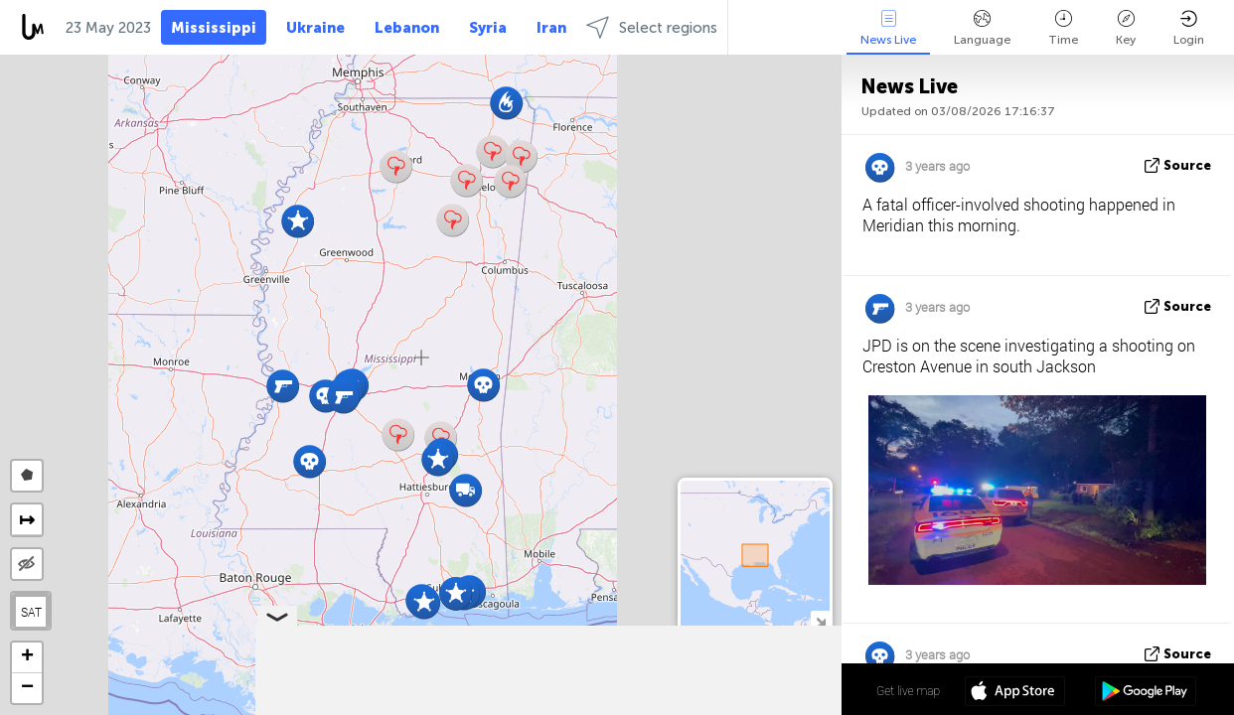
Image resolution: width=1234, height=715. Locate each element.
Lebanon (407, 28)
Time (1063, 28)
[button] (396, 166)
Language (982, 28)
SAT (31, 612)
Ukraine (315, 28)
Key (1126, 28)
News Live (888, 28)
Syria (488, 28)
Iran (551, 28)
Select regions (651, 27)
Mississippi (213, 28)
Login (1188, 28)
